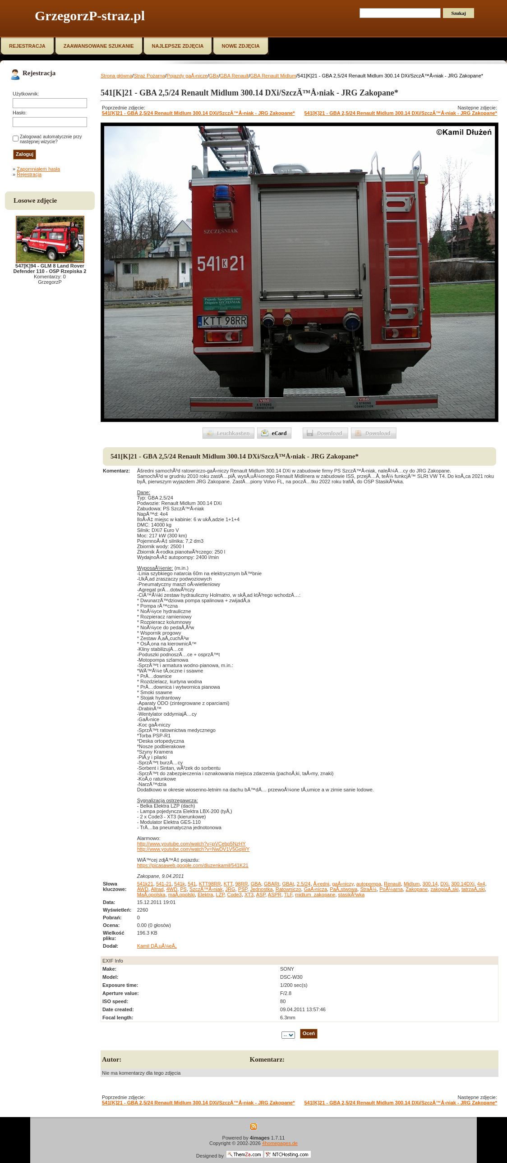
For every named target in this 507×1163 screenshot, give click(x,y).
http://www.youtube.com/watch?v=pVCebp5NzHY (191, 843)
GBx (213, 75)
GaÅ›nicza (315, 889)
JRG (230, 889)
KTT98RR (210, 883)
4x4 (481, 883)
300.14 (430, 883)
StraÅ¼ (368, 889)
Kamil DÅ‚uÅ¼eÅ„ (157, 946)
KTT (228, 883)
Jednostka (261, 889)
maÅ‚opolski (181, 894)
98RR (241, 883)
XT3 (249, 894)
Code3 (234, 894)
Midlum (411, 883)
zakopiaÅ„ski (444, 889)
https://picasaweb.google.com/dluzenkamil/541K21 (193, 865)
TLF (288, 894)
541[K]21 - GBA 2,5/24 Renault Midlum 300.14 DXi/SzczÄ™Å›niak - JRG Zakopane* (198, 113)
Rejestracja (29, 174)
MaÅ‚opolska (151, 894)
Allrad (157, 889)
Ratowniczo (288, 889)
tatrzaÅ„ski (473, 889)
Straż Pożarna (149, 75)
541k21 (145, 883)
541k (179, 883)
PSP (243, 889)
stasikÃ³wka (351, 894)
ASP (261, 894)
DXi (444, 883)
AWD (142, 889)
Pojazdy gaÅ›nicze (186, 75)
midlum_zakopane (315, 894)
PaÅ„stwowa (343, 889)
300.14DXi (462, 883)
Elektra (205, 894)
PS (183, 889)
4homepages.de (280, 1143)
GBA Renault (234, 75)
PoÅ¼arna (391, 889)
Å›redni (321, 883)
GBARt (271, 883)
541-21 (163, 883)
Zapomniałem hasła (38, 169)
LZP (220, 894)
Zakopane (417, 889)
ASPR (274, 894)
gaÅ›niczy (342, 883)
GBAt (288, 883)
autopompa (368, 883)
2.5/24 (304, 883)
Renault (392, 883)
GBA (256, 883)
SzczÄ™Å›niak (205, 889)
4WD (171, 889)
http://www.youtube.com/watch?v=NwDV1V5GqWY (193, 849)
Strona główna (116, 75)
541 (192, 883)
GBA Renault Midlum (273, 75)
